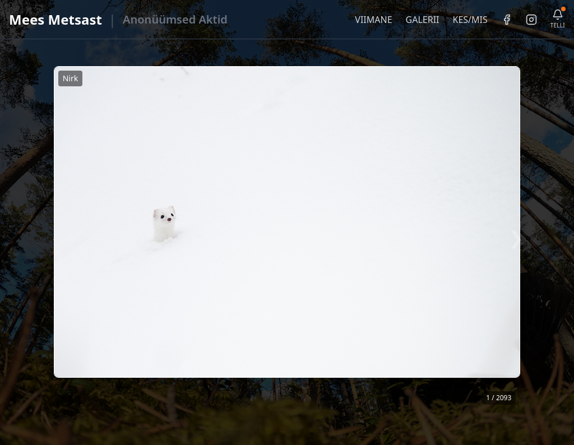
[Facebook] (506, 19)
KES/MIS (469, 19)
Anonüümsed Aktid (175, 19)
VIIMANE (373, 19)
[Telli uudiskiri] (557, 19)
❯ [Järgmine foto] (516, 237)
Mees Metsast (55, 19)
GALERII (422, 19)
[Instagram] (531, 19)
